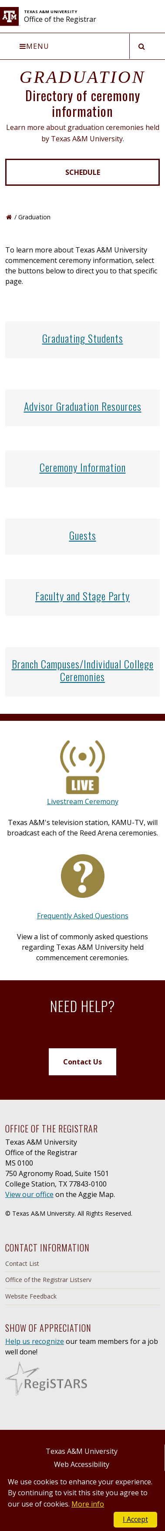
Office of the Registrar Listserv (48, 1279)
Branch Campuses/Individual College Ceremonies (83, 670)
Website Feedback (31, 1296)
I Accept (135, 1519)
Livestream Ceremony (82, 801)
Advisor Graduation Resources (82, 406)
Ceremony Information (83, 467)
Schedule (82, 172)
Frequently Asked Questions (82, 916)
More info (87, 1504)
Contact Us (82, 1062)
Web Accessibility (81, 1464)
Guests (82, 535)
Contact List (22, 1263)
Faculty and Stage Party (82, 596)
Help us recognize (34, 1341)
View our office (29, 1194)
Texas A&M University (82, 1451)
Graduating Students (82, 338)
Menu (34, 46)
